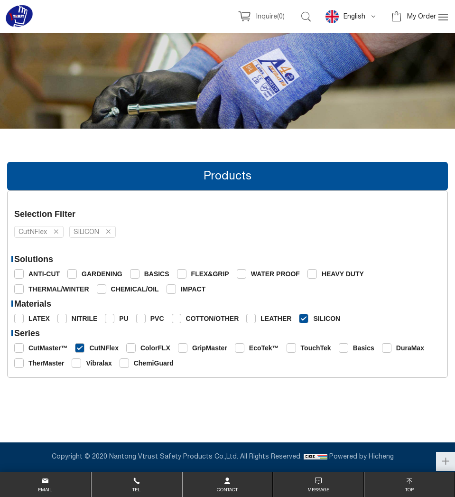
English (345, 16)
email (45, 490)
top (409, 490)
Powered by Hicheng (362, 456)
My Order (421, 16)
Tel (136, 490)
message (318, 490)
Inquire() (270, 16)
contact (227, 490)
